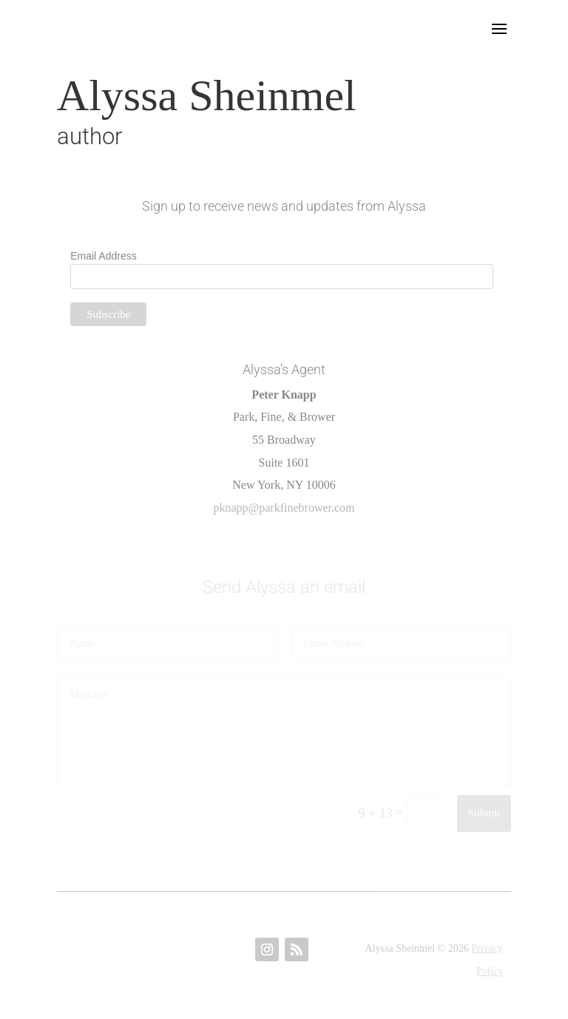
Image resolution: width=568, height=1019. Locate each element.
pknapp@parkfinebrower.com (283, 507)
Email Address (103, 256)
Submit (484, 813)
